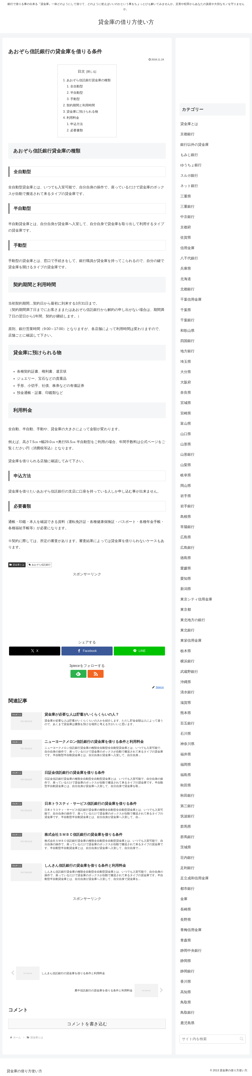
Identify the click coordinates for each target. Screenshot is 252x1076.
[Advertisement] (87, 606)
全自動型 (76, 86)
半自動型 (76, 93)
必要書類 (76, 131)
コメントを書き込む (87, 1026)
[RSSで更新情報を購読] (91, 675)
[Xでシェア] (34, 652)
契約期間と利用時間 (81, 106)
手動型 (75, 99)
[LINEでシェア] (139, 652)
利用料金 (73, 118)
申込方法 (76, 125)
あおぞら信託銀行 (40, 565)
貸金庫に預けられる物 (82, 112)
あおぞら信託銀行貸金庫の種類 (89, 80)
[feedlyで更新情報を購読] (82, 675)
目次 (81, 71)
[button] (241, 1039)
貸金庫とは (16, 565)
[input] (213, 1039)
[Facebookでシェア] (87, 652)
